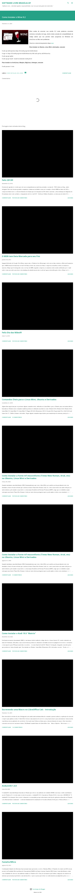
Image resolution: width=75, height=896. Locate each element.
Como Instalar (11, 73)
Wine (21, 73)
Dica (18, 73)
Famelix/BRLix (9, 862)
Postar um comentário (19, 198)
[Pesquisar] (68, 3)
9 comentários (17, 417)
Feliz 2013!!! (7, 180)
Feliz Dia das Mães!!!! (12, 332)
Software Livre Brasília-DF (16, 3)
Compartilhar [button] (66, 73)
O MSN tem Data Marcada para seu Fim (21, 256)
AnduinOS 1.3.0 (9, 785)
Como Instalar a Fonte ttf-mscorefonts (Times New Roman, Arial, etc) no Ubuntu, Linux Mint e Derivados (36, 477)
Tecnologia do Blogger (37, 889)
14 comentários (17, 727)
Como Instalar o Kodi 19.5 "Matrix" (19, 633)
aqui (52, 43)
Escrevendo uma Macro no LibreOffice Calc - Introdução (29, 709)
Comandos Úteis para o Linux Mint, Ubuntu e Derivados (29, 399)
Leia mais (70, 198)
